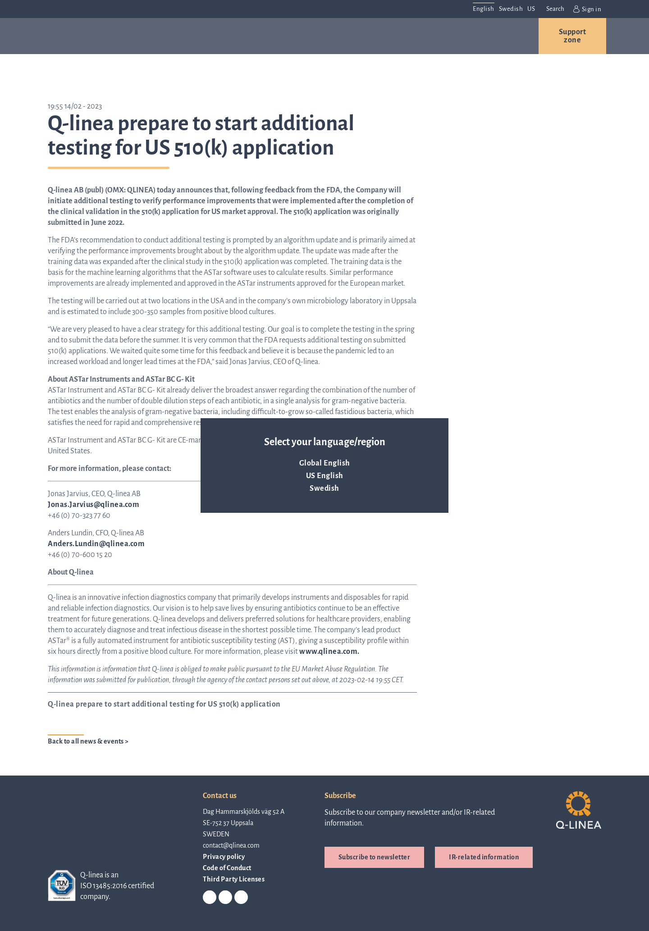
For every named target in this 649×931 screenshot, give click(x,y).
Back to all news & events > (88, 741)
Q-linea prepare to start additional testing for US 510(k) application (164, 704)
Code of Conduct (227, 868)
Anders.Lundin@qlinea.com (96, 544)
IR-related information (484, 857)
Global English (324, 463)
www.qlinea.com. (329, 652)
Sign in (587, 9)
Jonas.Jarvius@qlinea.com (93, 505)
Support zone (572, 36)
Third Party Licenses (234, 879)
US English (324, 476)
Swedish (324, 488)
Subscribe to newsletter (374, 857)
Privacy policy (224, 856)
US (531, 8)
